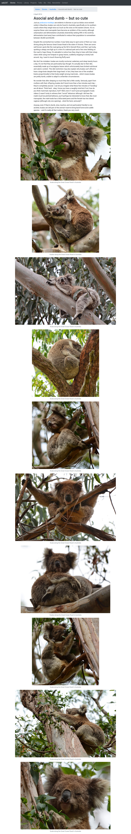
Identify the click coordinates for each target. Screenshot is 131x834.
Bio (45, 3)
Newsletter (56, 3)
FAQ (49, 3)
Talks (40, 3)
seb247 (5, 3)
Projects (33, 3)
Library (26, 3)
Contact (65, 3)
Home (37, 9)
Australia (52, 9)
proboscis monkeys (47, 23)
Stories (12, 3)
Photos (19, 3)
